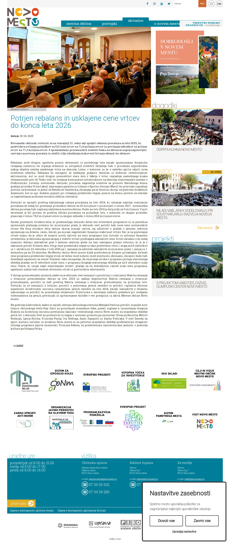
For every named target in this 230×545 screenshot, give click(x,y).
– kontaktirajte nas (203, 24)
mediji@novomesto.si (194, 479)
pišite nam (22, 503)
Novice (24, 109)
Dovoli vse (166, 521)
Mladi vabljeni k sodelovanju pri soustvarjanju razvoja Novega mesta (185, 214)
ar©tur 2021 (115, 538)
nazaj (19, 345)
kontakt (211, 4)
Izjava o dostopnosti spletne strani (32, 510)
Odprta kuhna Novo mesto (179, 149)
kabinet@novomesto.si (147, 479)
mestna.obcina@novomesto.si (103, 479)
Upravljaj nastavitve (184, 531)
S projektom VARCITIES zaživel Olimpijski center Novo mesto (182, 285)
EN (219, 4)
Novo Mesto (31, 17)
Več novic (205, 227)
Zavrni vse (202, 521)
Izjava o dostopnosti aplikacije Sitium (82, 510)
